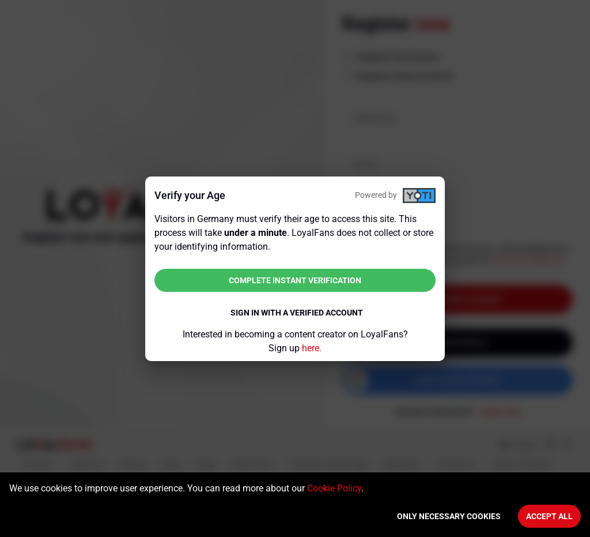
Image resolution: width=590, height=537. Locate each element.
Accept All (549, 516)
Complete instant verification (295, 280)
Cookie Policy (334, 488)
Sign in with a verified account (296, 312)
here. (312, 348)
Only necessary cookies (449, 516)
